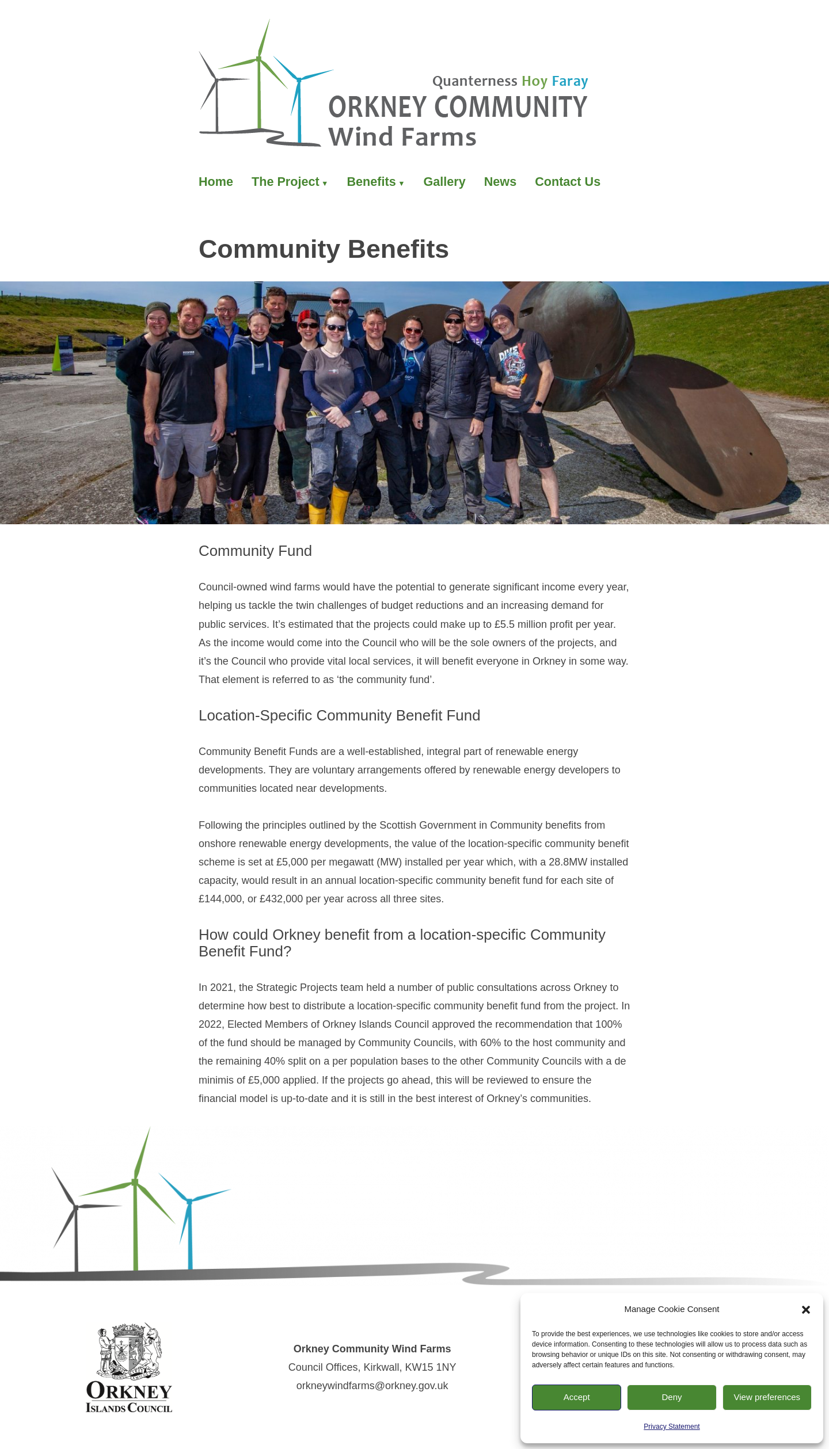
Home (216, 181)
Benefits (371, 181)
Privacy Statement (671, 1427)
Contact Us (567, 181)
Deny (671, 1397)
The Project (286, 181)
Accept (577, 1397)
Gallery (445, 181)
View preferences (767, 1397)
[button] (806, 1309)
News (500, 181)
